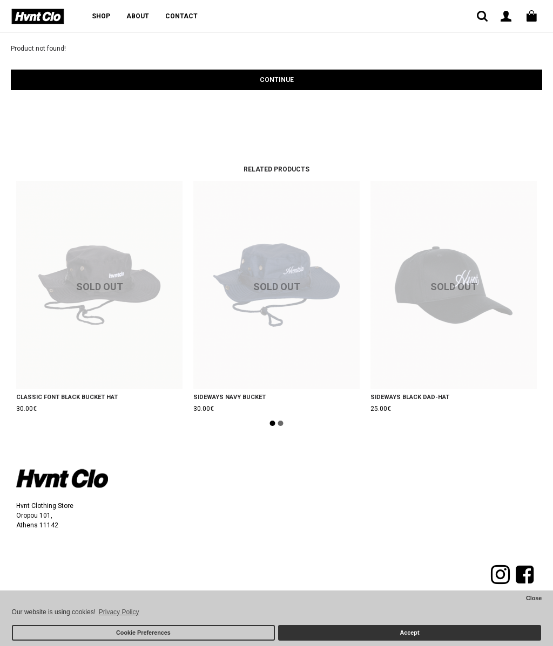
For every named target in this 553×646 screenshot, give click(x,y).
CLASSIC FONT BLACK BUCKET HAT (67, 397)
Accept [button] (410, 632)
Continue (277, 80)
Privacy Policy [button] (119, 612)
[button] (272, 423)
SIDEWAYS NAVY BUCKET (229, 397)
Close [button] (534, 598)
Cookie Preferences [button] (143, 632)
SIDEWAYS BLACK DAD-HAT (409, 397)
